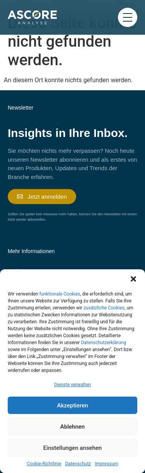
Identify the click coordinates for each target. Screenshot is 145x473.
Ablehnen (72, 426)
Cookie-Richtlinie (44, 463)
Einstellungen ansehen (72, 447)
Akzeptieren (72, 405)
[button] (133, 279)
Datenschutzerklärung (103, 342)
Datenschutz (78, 463)
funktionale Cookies (59, 294)
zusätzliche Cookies (104, 308)
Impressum (106, 463)
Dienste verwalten (72, 384)
